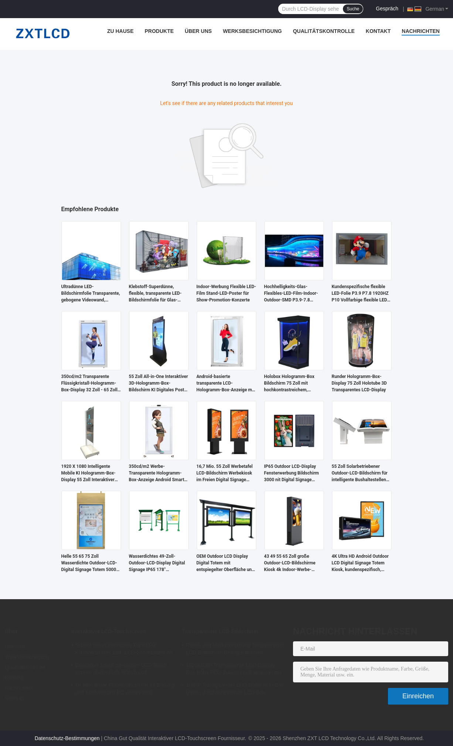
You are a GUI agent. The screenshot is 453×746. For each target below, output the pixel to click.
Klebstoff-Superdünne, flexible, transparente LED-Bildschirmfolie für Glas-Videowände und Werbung (155, 293)
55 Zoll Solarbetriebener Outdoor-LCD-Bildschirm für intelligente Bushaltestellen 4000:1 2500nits (360, 473)
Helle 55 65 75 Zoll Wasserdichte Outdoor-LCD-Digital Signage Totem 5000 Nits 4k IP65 (89, 563)
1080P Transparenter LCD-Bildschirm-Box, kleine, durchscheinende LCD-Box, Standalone (235, 690)
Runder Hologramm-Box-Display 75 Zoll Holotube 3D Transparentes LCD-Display (359, 383)
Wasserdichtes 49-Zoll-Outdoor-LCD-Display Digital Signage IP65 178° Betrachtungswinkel (157, 563)
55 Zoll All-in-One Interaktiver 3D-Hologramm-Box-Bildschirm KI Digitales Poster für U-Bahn (158, 383)
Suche (353, 8)
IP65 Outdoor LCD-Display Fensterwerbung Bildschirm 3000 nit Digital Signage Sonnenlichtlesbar (291, 473)
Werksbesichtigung (252, 31)
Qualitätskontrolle (324, 31)
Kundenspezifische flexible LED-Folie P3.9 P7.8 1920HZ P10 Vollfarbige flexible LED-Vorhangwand (360, 293)
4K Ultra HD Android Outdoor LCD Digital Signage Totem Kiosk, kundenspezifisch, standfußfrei (360, 563)
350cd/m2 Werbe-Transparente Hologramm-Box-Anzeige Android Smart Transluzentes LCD (156, 473)
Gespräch (387, 8)
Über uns (198, 31)
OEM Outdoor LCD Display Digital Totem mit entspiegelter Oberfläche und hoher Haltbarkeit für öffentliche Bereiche (226, 563)
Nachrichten (421, 31)
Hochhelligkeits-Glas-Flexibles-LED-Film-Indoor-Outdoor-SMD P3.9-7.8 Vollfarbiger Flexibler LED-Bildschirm (291, 293)
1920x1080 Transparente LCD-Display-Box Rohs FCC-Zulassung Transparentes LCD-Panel (234, 670)
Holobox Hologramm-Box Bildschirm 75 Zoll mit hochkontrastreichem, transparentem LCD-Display (291, 383)
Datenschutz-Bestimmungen (67, 738)
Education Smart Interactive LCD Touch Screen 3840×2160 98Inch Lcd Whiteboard (121, 670)
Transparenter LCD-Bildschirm (220, 631)
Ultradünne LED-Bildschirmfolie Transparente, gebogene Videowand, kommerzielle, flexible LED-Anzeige (90, 293)
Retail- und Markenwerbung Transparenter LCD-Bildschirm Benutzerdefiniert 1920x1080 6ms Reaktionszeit (235, 650)
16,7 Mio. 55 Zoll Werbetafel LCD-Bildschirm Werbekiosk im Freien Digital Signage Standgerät (225, 473)
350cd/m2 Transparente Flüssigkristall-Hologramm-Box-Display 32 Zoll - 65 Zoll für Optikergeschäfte (89, 383)
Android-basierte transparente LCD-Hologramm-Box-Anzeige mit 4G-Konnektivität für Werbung (226, 383)
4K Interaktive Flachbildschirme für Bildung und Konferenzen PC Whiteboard (125, 688)
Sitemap (14, 698)
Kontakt (378, 31)
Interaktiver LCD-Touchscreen (108, 631)
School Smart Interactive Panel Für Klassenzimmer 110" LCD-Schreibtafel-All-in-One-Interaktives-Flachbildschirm (124, 650)
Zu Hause (120, 31)
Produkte (159, 31)
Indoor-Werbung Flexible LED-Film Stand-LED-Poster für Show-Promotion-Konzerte (226, 293)
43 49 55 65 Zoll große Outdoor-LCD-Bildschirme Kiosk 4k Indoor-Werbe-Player (290, 563)
